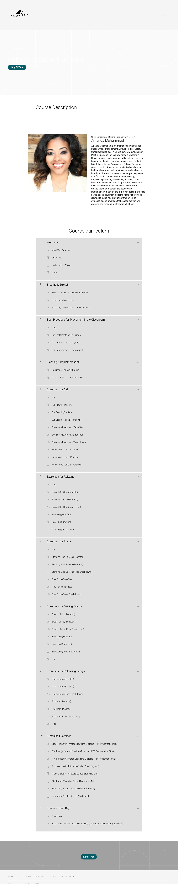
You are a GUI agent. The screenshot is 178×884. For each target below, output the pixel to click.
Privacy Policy (68, 872)
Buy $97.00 (17, 67)
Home (10, 872)
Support (40, 872)
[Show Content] (138, 240)
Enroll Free (87, 854)
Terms (52, 872)
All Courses (24, 872)
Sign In (166, 15)
